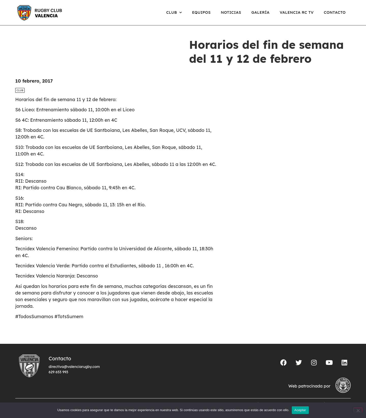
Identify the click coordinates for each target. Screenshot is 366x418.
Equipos (201, 12)
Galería (260, 12)
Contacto (335, 12)
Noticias (231, 12)
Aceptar (300, 410)
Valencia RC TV (297, 12)
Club (174, 13)
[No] (358, 410)
